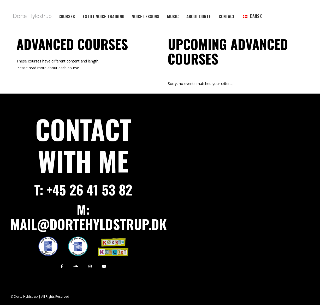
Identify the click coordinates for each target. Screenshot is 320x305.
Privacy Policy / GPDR (214, 296)
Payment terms (252, 296)
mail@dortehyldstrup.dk (88, 224)
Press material (285, 296)
